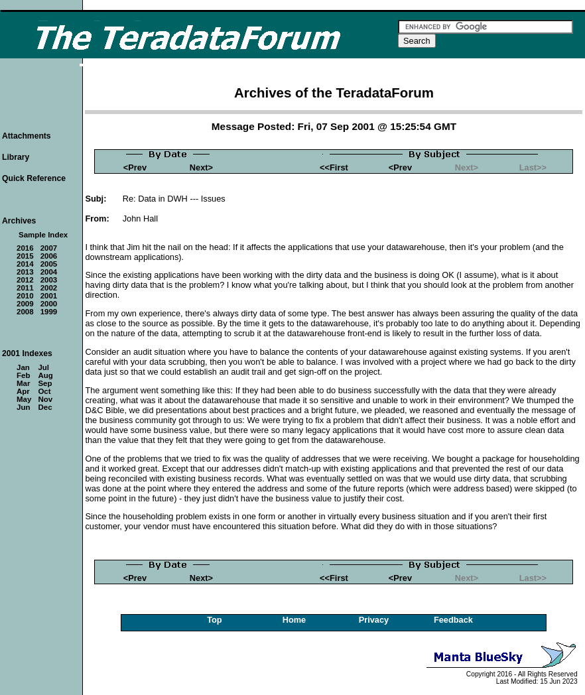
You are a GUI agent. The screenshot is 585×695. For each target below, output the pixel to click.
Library (15, 157)
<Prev (135, 167)
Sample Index (43, 235)
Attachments (26, 136)
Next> (201, 167)
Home (294, 620)
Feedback (453, 620)
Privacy (374, 620)
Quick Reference (34, 178)
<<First (334, 167)
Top (214, 620)
